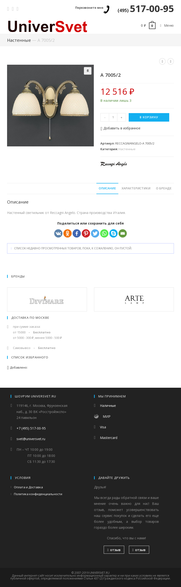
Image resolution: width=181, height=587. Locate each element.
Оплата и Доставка (28, 487)
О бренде (164, 188)
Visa (103, 427)
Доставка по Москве (30, 317)
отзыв (113, 550)
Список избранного (29, 357)
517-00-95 (146, 8)
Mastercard (108, 437)
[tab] (107, 188)
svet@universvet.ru (30, 439)
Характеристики (136, 188)
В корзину (149, 117)
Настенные (19, 40)
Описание (107, 188)
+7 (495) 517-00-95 (31, 428)
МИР (107, 416)
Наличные (108, 405)
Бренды (18, 276)
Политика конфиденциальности (38, 494)
